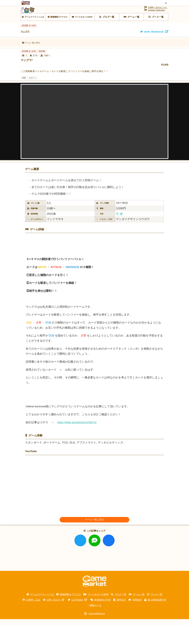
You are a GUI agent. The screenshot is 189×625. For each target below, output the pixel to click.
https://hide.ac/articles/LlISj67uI (77, 428)
